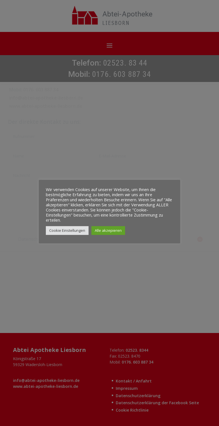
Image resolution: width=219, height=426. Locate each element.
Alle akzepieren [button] (108, 230)
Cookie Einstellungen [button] (67, 230)
